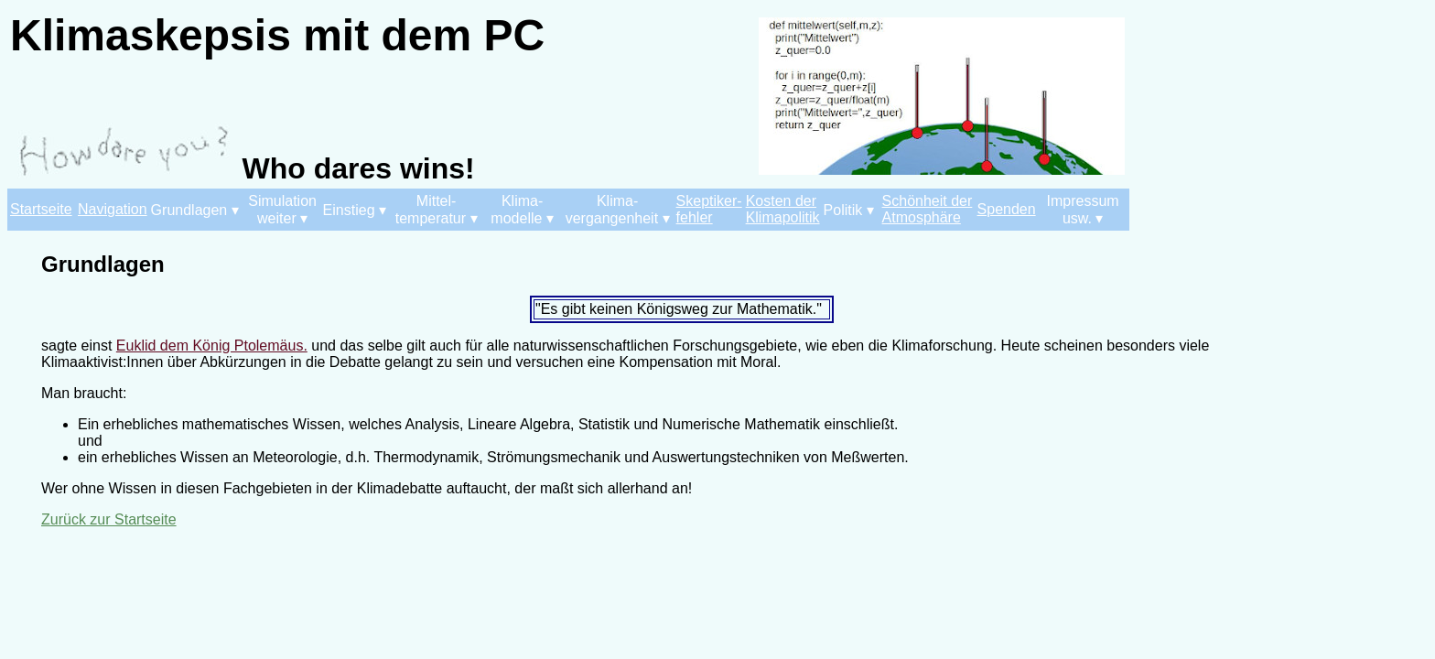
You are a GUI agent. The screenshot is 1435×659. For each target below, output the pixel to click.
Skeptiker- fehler (709, 209)
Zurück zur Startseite (109, 519)
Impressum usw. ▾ (1083, 209)
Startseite (41, 209)
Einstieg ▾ (354, 210)
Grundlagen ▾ (195, 210)
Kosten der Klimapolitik (783, 209)
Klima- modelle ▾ (522, 209)
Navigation (112, 209)
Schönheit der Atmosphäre (927, 209)
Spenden (1006, 209)
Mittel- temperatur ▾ (436, 209)
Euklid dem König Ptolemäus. (212, 345)
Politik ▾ (849, 210)
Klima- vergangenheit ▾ (618, 209)
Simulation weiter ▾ (282, 209)
